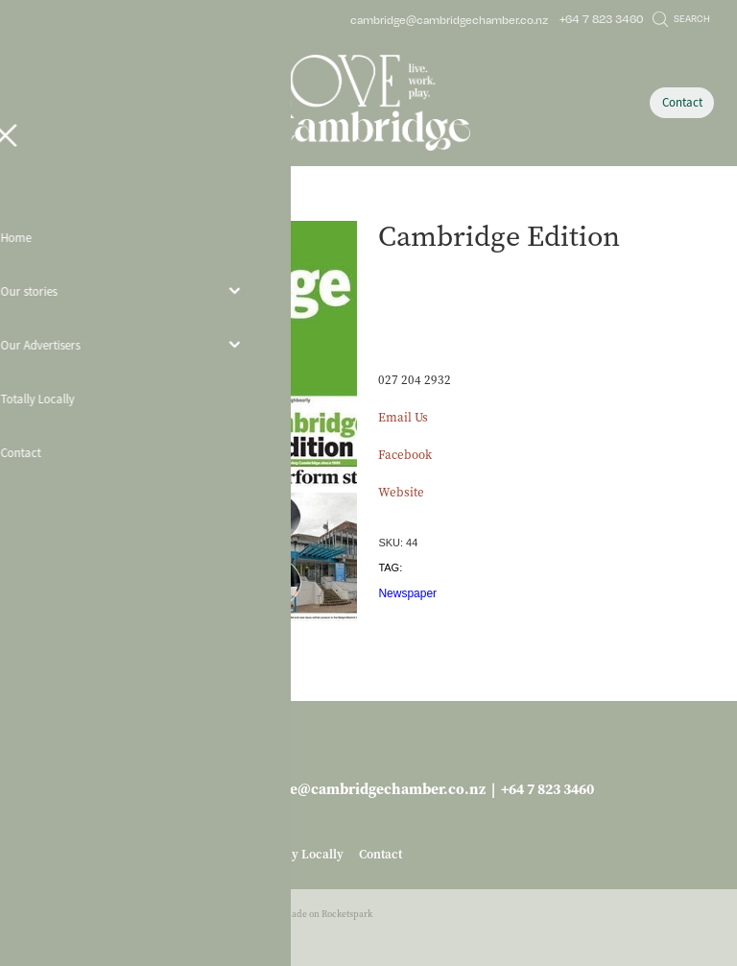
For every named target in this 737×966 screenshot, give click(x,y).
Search (681, 18)
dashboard (123, 913)
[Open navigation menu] (109, 103)
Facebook (405, 455)
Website (401, 492)
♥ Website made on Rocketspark (306, 913)
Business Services (114, 205)
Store (49, 205)
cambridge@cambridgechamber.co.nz (449, 19)
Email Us (403, 417)
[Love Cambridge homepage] (368, 103)
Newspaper (407, 593)
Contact (682, 102)
